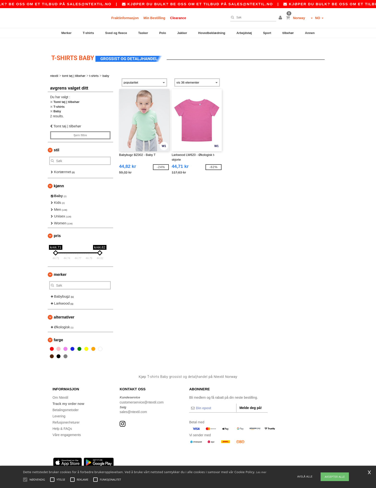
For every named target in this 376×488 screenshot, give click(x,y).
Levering (59, 409)
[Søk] (252, 17)
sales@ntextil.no (99, 4)
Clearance (178, 18)
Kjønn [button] (59, 179)
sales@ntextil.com (133, 405)
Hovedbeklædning (211, 33)
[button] (281, 18)
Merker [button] (60, 268)
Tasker (143, 33)
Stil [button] (56, 143)
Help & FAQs (62, 422)
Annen (310, 33)
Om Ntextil (60, 390)
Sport (267, 33)
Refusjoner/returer (66, 415)
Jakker (182, 33)
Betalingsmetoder (66, 403)
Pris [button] (57, 229)
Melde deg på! (250, 401)
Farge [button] (58, 333)
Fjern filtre (80, 128)
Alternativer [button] (64, 310)
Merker (66, 33)
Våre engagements (67, 428)
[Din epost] (212, 401)
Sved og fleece (116, 33)
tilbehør (288, 33)
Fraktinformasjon (125, 18)
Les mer (261, 472)
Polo (162, 33)
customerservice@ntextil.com (142, 395)
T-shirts (88, 33)
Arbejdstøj (244, 33)
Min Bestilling (154, 18)
